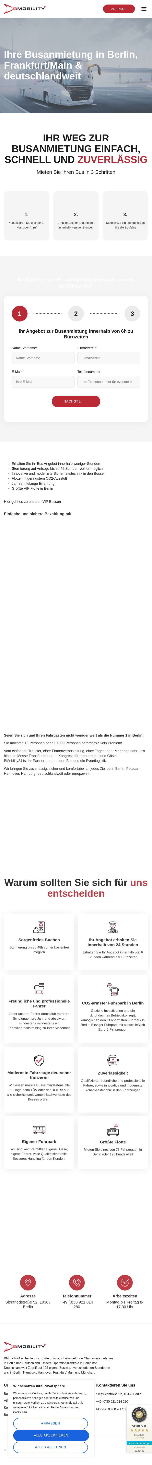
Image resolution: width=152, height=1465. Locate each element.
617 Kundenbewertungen (138, 1435)
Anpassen (50, 1424)
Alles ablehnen (50, 1435)
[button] (144, 9)
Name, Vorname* (24, 348)
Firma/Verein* (87, 348)
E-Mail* (17, 372)
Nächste (72, 401)
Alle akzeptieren (51, 1447)
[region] (51, 1418)
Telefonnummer (88, 372)
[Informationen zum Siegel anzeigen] (138, 1440)
